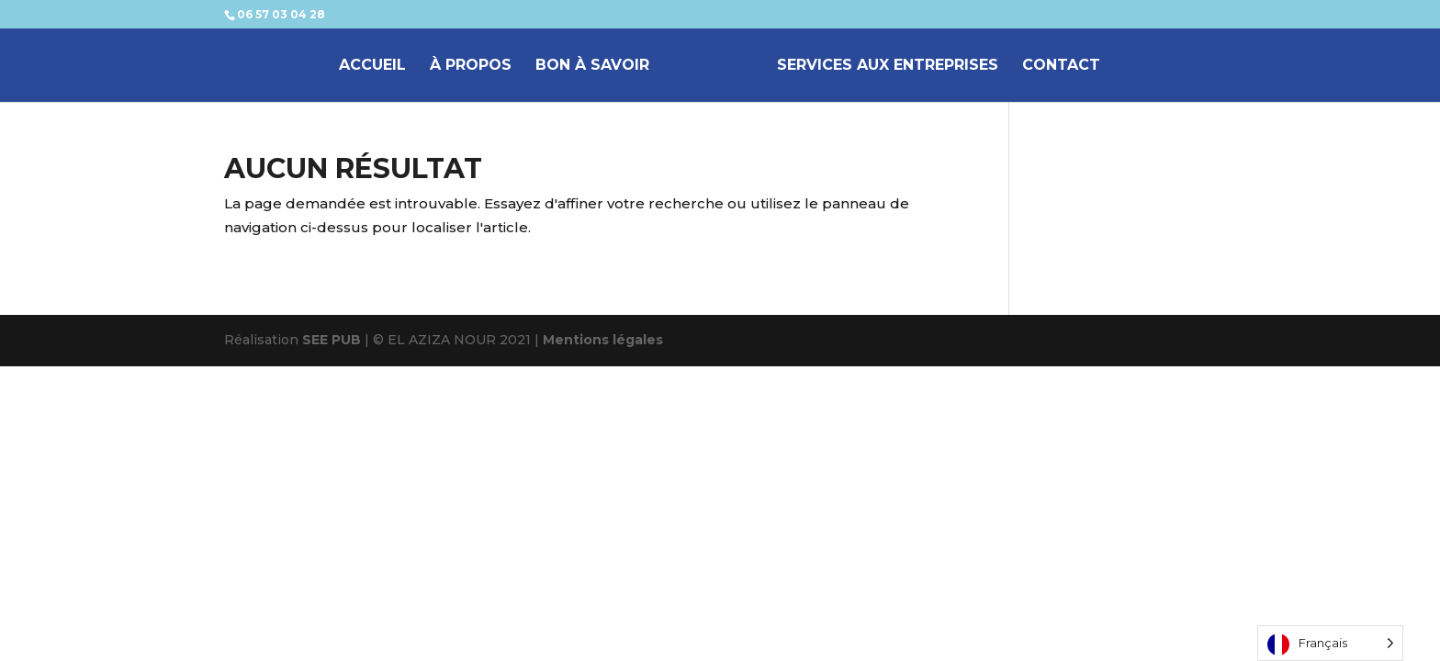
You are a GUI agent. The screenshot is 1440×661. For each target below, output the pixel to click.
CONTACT (1061, 66)
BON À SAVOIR (592, 66)
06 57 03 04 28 (281, 14)
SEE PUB (331, 339)
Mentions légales (603, 339)
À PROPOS (471, 66)
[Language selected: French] (1330, 643)
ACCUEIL (372, 66)
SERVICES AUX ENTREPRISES (887, 66)
